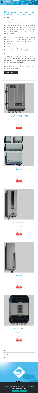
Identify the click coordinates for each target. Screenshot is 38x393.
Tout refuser (23, 390)
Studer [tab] (5, 79)
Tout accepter (16, 390)
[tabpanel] (19, 214)
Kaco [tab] (5, 357)
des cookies (12, 384)
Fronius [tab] (6, 354)
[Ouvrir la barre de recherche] (28, 2)
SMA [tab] (5, 350)
